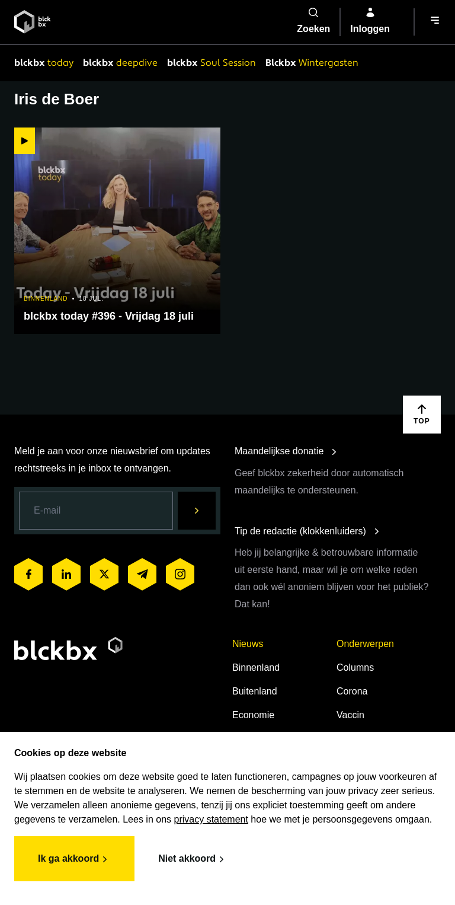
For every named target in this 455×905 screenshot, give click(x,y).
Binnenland (256, 667)
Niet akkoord (193, 859)
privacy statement (211, 819)
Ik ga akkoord (74, 859)
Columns (355, 667)
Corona (352, 691)
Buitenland (254, 691)
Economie (253, 715)
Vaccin (350, 715)
